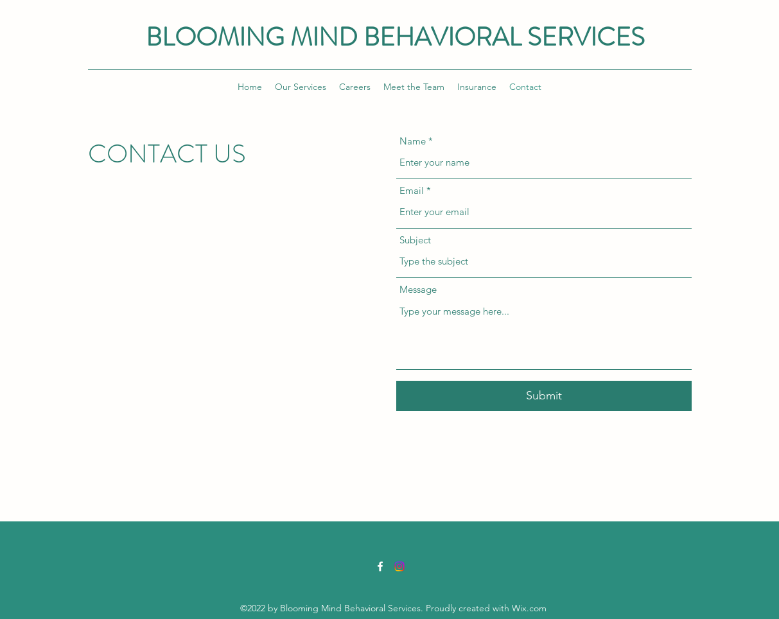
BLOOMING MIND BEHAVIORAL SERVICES (395, 37)
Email (411, 190)
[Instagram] (399, 566)
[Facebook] (380, 566)
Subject (415, 240)
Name (412, 141)
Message (418, 289)
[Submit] (544, 396)
